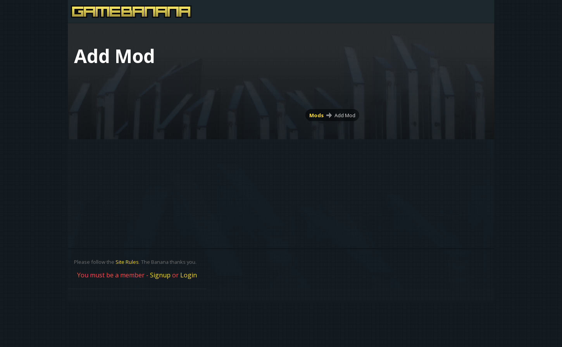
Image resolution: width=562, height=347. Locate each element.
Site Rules (127, 261)
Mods (316, 115)
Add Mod (344, 115)
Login (188, 275)
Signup (160, 275)
